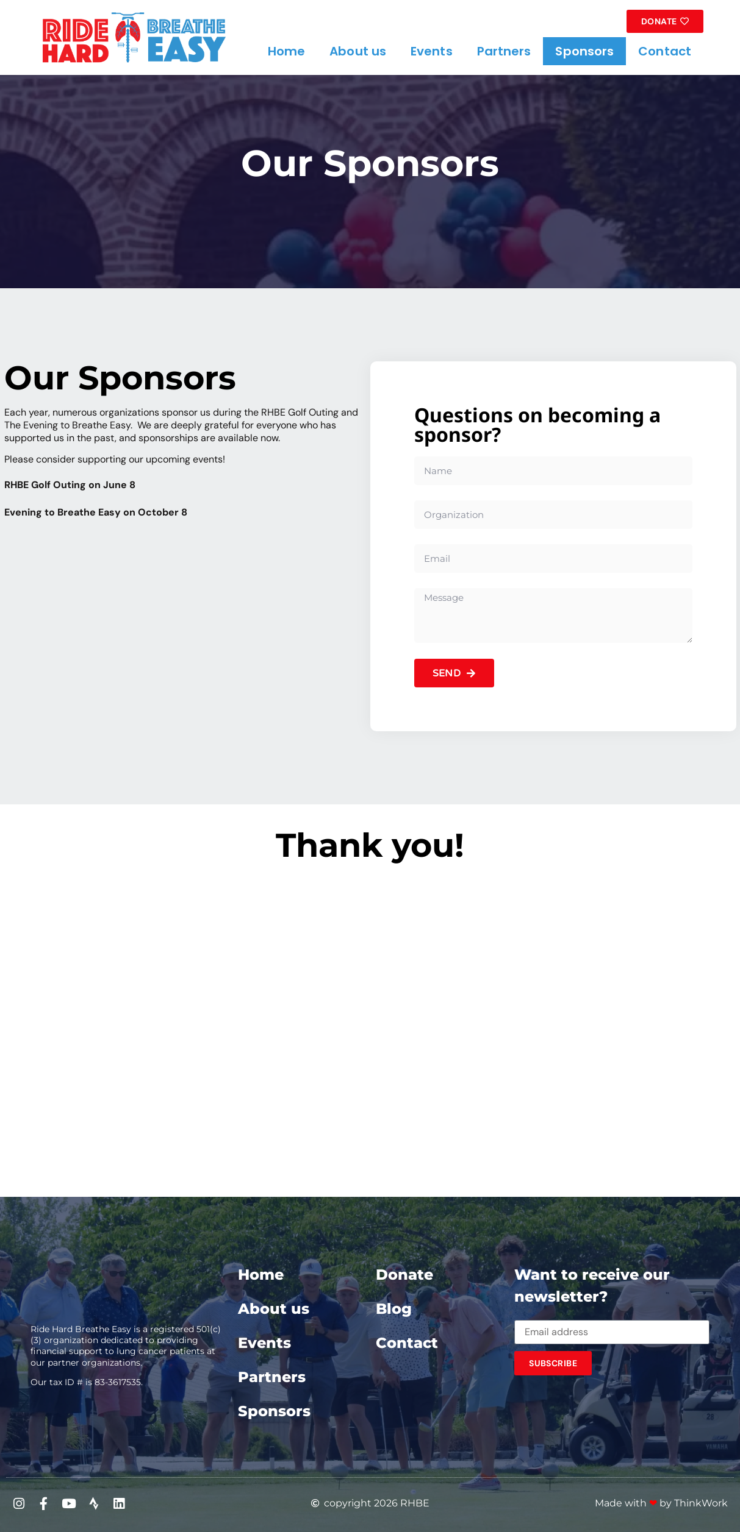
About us (357, 51)
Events (432, 51)
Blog (394, 1308)
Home (286, 51)
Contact (664, 51)
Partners (504, 51)
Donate (404, 1274)
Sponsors (584, 51)
